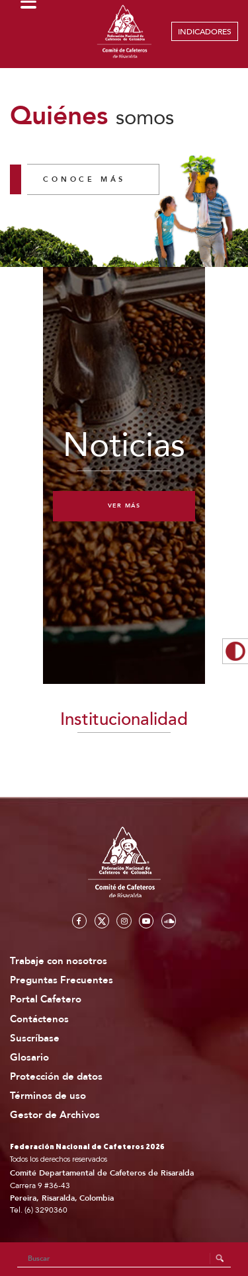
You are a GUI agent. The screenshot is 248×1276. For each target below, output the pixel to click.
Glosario (29, 1058)
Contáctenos (39, 1019)
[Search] (124, 1258)
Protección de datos (56, 1077)
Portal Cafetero (45, 999)
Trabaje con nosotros (58, 961)
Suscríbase (35, 1038)
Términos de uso (48, 1096)
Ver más (124, 505)
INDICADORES (204, 31)
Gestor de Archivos (55, 1115)
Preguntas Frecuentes (61, 980)
